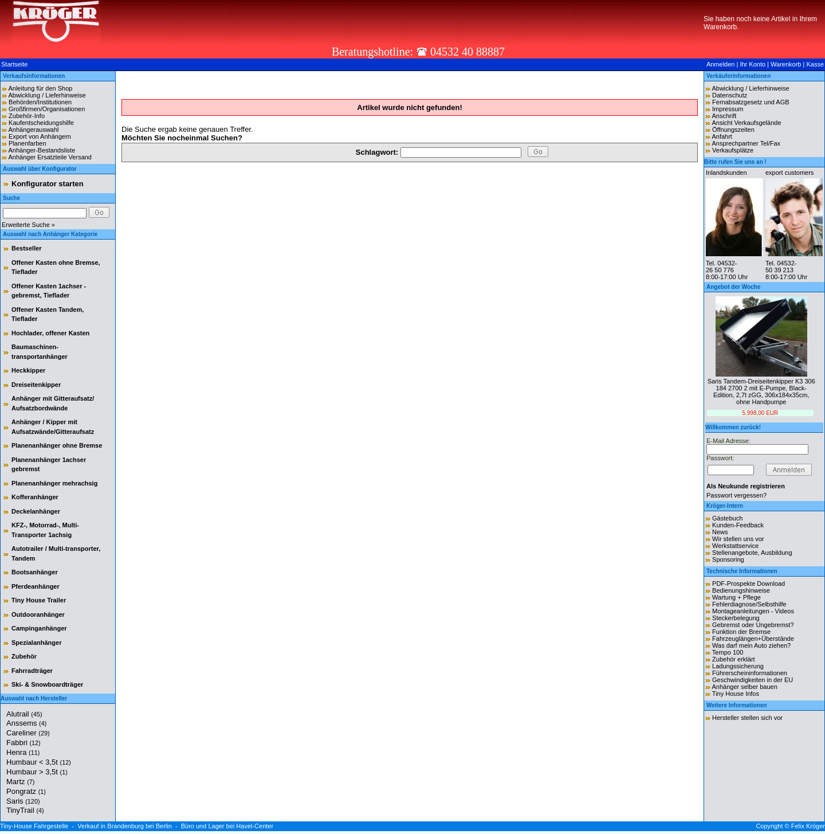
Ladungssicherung (738, 666)
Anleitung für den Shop (40, 88)
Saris (23, 801)
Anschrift (724, 115)
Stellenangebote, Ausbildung (752, 552)
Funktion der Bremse (741, 631)
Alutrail (24, 714)
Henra (23, 752)
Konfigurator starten (47, 183)
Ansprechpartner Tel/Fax (746, 143)
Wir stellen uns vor (738, 538)
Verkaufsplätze (732, 150)
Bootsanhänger (34, 572)
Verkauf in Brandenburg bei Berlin (124, 826)
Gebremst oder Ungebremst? (752, 624)
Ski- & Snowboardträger (47, 684)
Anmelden (720, 64)
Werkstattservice (735, 545)
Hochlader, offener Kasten (50, 333)
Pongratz (26, 791)
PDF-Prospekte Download (748, 583)
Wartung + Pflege (736, 597)
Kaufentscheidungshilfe (41, 122)
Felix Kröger (808, 826)
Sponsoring (728, 559)
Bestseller (26, 248)
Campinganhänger (39, 628)
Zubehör (24, 656)
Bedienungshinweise (741, 590)
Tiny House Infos (735, 693)
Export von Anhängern (40, 136)
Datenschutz (729, 95)
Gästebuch (727, 518)
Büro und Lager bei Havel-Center (227, 826)
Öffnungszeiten (733, 129)
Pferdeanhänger (35, 586)
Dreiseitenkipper (36, 384)
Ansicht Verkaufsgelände (746, 122)
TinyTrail (25, 810)
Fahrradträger (32, 670)
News (720, 531)
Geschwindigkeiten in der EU (752, 679)
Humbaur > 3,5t (37, 772)
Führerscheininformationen (749, 672)
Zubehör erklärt (733, 659)
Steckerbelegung (736, 617)
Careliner (28, 733)
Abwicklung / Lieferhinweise (46, 95)
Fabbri (23, 742)
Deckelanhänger (35, 511)
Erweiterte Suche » (28, 224)
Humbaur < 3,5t (38, 762)
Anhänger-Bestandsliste (41, 150)
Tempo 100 (727, 652)
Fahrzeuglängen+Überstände (753, 638)
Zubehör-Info (27, 115)
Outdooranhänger (38, 614)
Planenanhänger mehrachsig (54, 483)
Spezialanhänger (36, 642)
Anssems (26, 723)
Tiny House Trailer (38, 600)
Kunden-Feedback (738, 525)
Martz (20, 781)
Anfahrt (722, 136)
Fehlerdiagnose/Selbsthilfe (749, 604)
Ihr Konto (752, 64)
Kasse (815, 64)
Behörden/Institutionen (40, 102)
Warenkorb (786, 64)
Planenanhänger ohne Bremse (56, 445)
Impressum (727, 108)
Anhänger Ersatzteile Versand (50, 157)
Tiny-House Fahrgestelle (34, 826)
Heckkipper (28, 370)
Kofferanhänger (34, 497)
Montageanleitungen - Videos (753, 611)
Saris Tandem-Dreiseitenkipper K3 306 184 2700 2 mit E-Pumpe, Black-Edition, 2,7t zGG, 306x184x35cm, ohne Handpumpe (761, 391)
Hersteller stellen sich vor (747, 717)
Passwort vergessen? (736, 495)
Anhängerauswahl (33, 129)
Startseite (14, 64)
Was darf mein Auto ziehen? (751, 645)
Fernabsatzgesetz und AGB (750, 102)
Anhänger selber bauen (744, 686)
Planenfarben (27, 143)
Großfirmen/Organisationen (47, 108)
